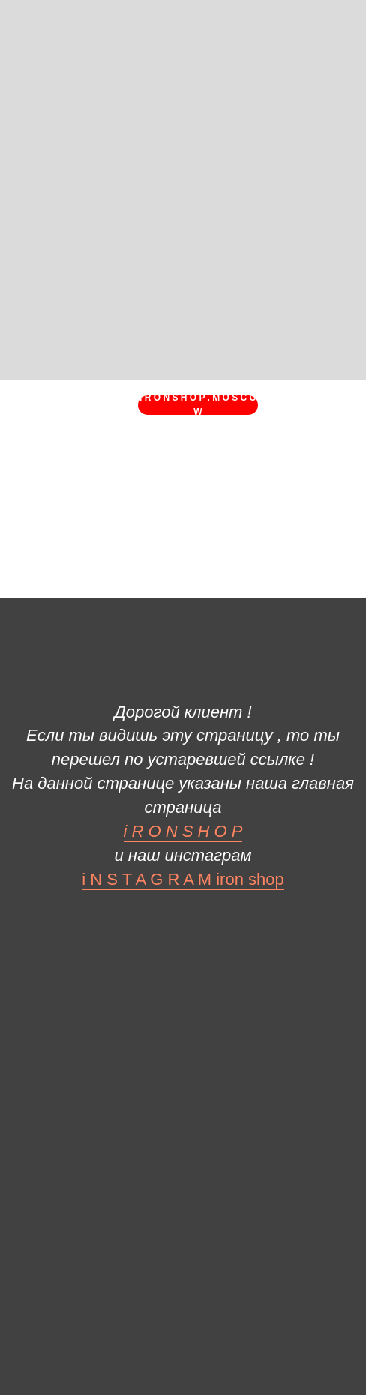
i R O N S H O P (183, 831)
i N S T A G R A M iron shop (183, 879)
